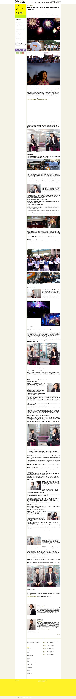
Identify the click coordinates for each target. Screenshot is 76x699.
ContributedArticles (43, 2)
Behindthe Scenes (51, 2)
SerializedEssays (47, 2)
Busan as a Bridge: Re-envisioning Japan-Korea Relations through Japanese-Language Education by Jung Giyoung (19, 23)
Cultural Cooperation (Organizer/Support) (33, 642)
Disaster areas (29, 667)
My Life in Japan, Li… (50, 646)
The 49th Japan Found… (50, 655)
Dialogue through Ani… (50, 643)
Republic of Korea (30, 655)
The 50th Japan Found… (50, 648)
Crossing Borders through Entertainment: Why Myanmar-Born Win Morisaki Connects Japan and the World (20, 38)
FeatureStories (39, 2)
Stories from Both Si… (50, 642)
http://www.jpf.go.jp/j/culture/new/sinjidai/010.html (43, 629)
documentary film (32, 596)
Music (28, 652)
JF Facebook (17, 680)
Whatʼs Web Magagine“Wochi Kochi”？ (57, 2)
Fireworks (28, 670)
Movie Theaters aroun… (50, 654)
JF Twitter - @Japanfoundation (42, 680)
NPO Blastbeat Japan (43, 124)
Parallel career (29, 673)
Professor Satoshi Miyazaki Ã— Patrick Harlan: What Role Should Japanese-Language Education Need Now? (20, 44)
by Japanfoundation (41, 681)
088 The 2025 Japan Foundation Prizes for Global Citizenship (20, 29)
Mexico (28, 661)
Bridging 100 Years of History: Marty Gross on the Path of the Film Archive (20, 33)
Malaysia (28, 658)
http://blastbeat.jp (39, 621)
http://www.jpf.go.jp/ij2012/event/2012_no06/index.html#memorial (37, 99)
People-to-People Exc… (50, 651)
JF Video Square (32, 594)
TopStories (36, 2)
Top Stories (17, 5)
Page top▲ (58, 634)
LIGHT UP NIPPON (30, 664)
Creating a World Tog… (50, 645)
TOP (28, 5)
